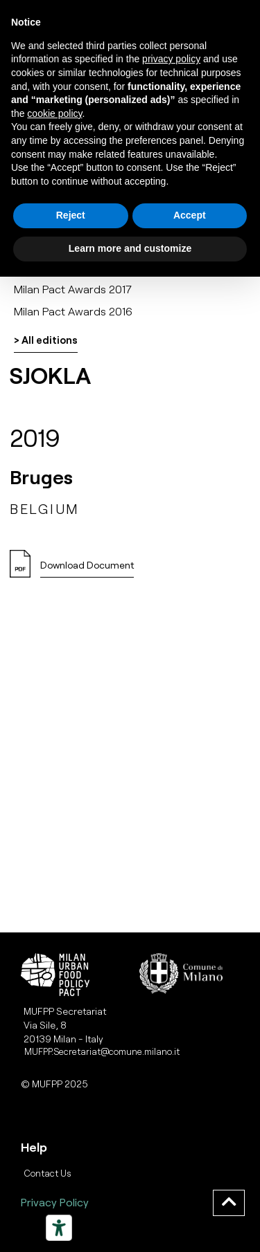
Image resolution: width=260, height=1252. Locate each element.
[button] (87, 569)
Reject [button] (70, 215)
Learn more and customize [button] (130, 248)
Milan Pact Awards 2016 (73, 310)
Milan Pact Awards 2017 (73, 288)
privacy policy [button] (171, 58)
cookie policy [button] (54, 113)
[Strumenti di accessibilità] (59, 1228)
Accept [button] (189, 215)
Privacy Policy (55, 1201)
